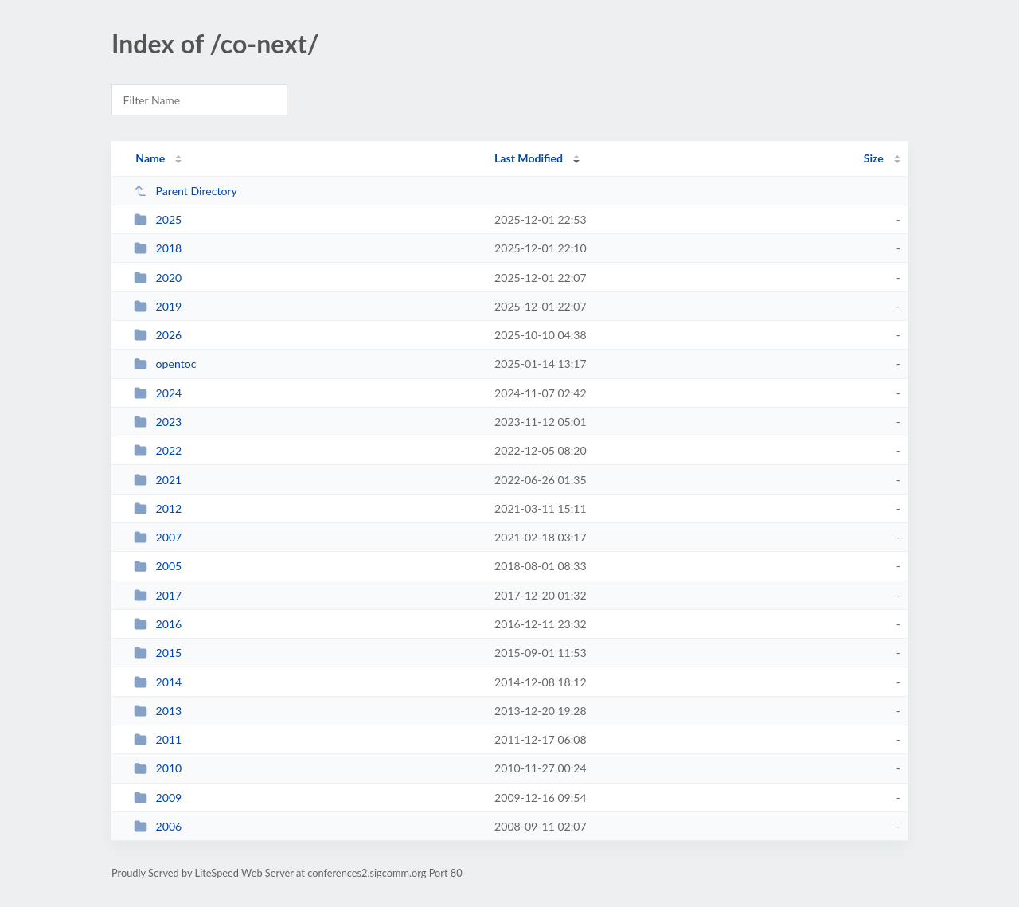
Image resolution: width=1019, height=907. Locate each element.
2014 (158, 682)
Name (150, 158)
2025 (158, 219)
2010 (158, 768)
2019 (158, 306)
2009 (158, 797)
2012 (158, 508)
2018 (158, 248)
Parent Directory (185, 190)
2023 (158, 421)
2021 (158, 480)
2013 (158, 710)
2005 (158, 566)
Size (874, 158)
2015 (158, 652)
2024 (158, 393)
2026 (158, 335)
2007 (158, 537)
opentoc (165, 363)
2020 (158, 277)
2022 (158, 450)
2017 (158, 595)
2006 (158, 826)
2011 (158, 739)
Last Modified (528, 158)
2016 (158, 624)
